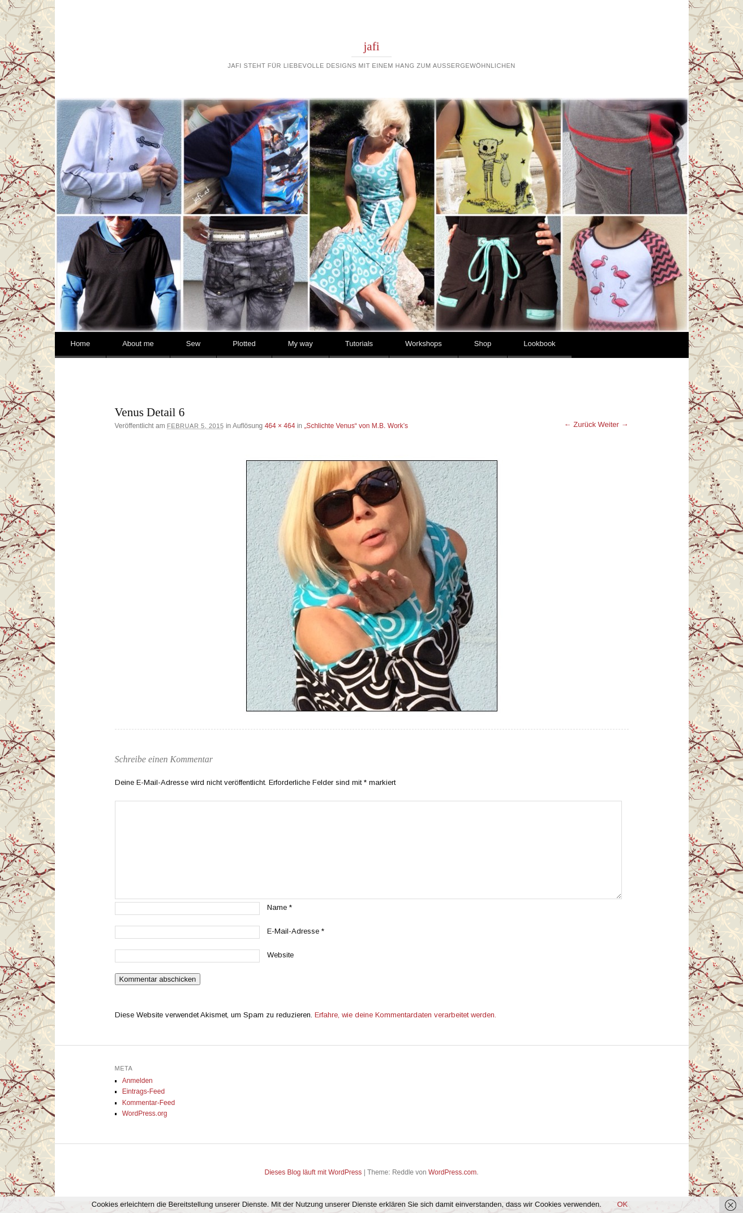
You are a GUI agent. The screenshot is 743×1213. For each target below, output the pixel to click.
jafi (372, 46)
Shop (482, 343)
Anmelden (137, 1081)
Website (280, 955)
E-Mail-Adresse (295, 931)
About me (138, 343)
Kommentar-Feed (148, 1103)
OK (622, 1204)
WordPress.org (145, 1113)
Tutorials (359, 343)
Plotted (244, 343)
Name (279, 907)
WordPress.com (452, 1172)
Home (81, 343)
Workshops (423, 343)
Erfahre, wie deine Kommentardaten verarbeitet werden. (405, 1015)
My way (300, 343)
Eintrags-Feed (143, 1091)
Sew (193, 343)
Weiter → (613, 424)
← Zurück (580, 424)
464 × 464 (280, 426)
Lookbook (539, 343)
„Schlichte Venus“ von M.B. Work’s (356, 426)
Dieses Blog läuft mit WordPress (313, 1172)
